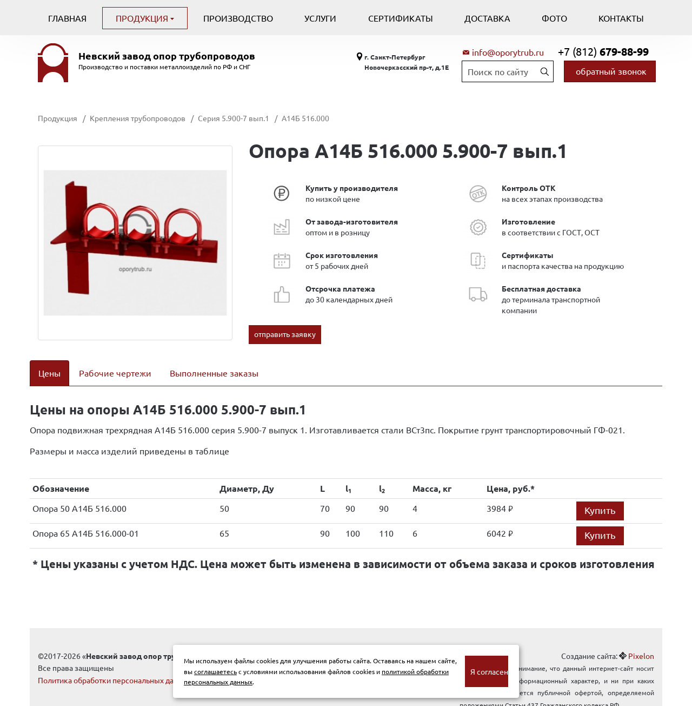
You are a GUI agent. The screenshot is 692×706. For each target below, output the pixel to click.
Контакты (621, 17)
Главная (67, 17)
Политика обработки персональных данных (115, 666)
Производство (238, 17)
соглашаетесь (215, 671)
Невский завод (166, 55)
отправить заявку (285, 334)
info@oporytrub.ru (508, 52)
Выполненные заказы (214, 372)
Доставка (487, 17)
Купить (600, 496)
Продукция (143, 17)
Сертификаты (400, 17)
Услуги (320, 17)
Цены (49, 372)
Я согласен (489, 671)
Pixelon (641, 641)
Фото (554, 17)
